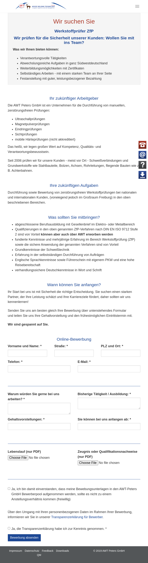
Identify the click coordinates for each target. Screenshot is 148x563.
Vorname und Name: (25, 346)
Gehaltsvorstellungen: (26, 419)
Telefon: (15, 362)
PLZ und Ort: (112, 346)
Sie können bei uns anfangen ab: (104, 419)
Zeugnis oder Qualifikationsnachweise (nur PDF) (107, 454)
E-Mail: (84, 362)
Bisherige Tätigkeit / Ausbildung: (104, 394)
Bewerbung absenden (24, 537)
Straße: (61, 346)
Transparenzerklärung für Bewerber (76, 517)
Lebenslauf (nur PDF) (24, 451)
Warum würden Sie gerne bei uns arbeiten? (33, 396)
